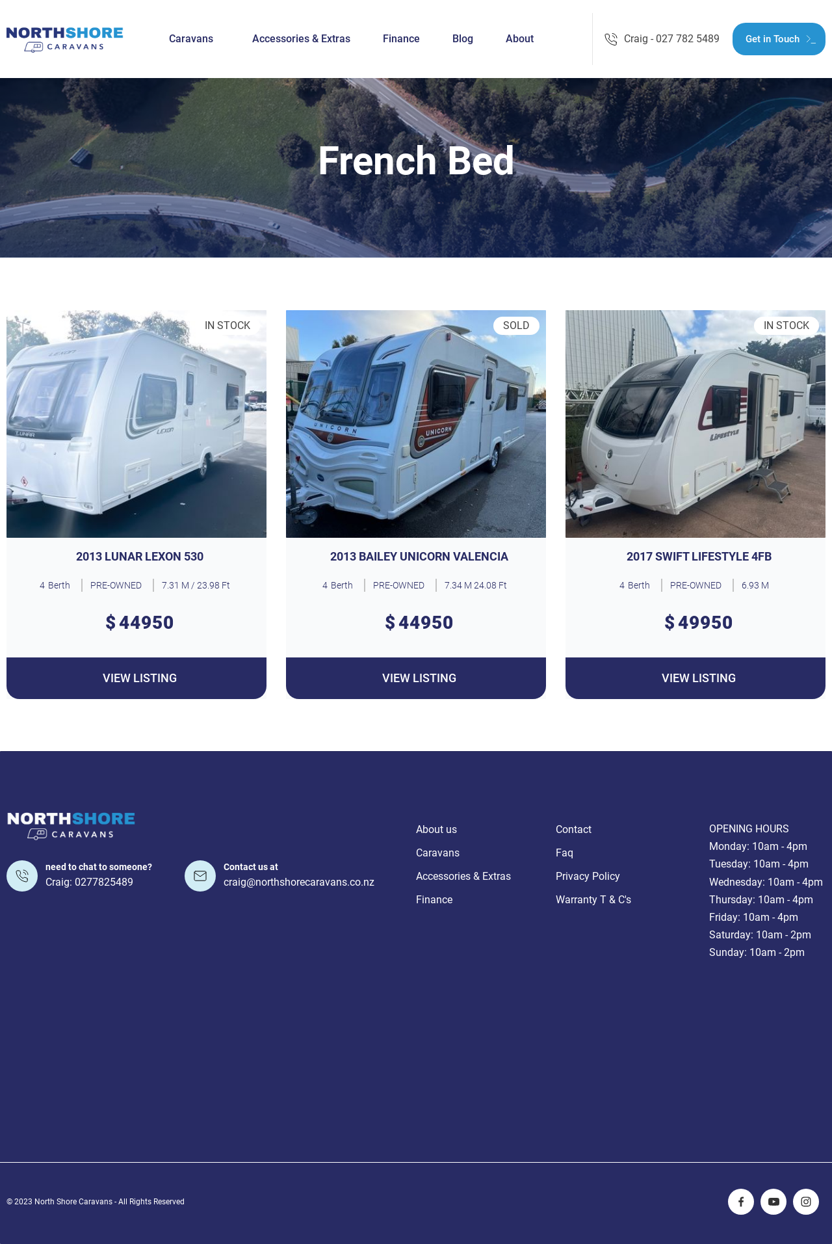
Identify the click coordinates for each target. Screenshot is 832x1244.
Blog (462, 39)
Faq (564, 853)
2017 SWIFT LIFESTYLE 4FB (699, 556)
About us (436, 829)
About (520, 39)
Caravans (191, 39)
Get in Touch (773, 39)
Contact (574, 829)
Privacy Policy (588, 876)
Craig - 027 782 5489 (672, 39)
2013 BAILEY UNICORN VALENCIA (419, 556)
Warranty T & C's (593, 899)
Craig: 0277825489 (89, 882)
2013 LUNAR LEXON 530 (139, 556)
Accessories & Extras (301, 39)
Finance (401, 39)
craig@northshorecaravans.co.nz (299, 882)
